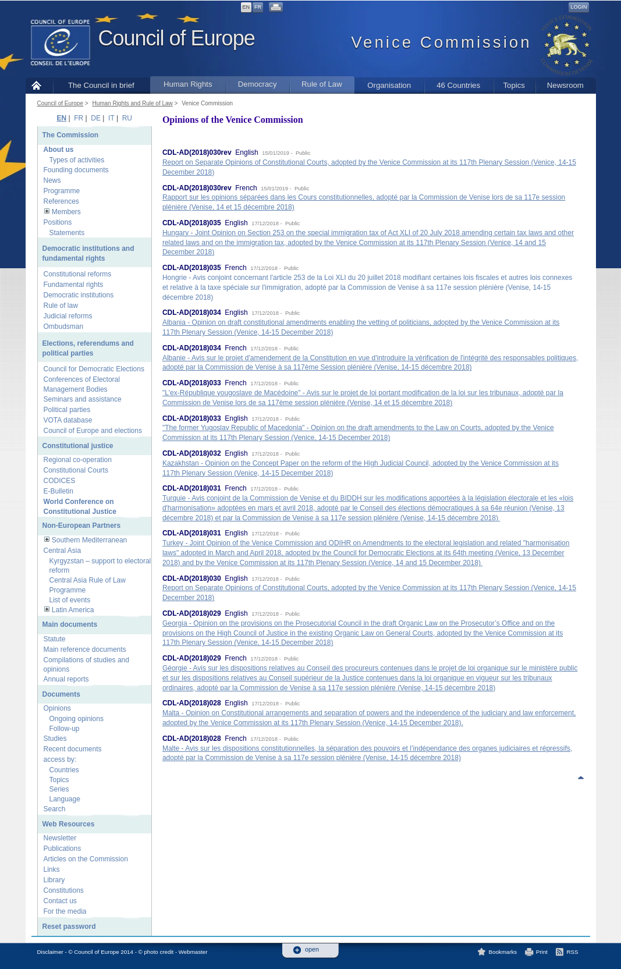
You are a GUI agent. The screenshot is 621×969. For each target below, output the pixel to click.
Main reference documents (85, 649)
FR (257, 7)
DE (96, 118)
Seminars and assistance (83, 399)
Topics (513, 85)
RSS (573, 952)
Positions (58, 222)
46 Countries (458, 85)
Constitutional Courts (76, 470)
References (61, 201)
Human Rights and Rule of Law (132, 103)
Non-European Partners (81, 525)
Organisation (389, 85)
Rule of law (61, 305)
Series (59, 789)
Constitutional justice (77, 446)
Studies (55, 738)
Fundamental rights (74, 285)
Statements (67, 233)
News (52, 180)
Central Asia (62, 550)
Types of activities (77, 160)
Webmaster (193, 952)
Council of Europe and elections (93, 431)
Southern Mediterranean (89, 540)
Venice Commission (207, 103)
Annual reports (66, 679)
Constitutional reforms (78, 274)
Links (52, 869)
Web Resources (68, 824)
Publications (62, 848)
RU (127, 118)
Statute (55, 639)
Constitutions (64, 890)
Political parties (67, 410)
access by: (60, 759)
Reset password (69, 926)
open (312, 949)
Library (54, 880)
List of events (70, 600)
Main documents (70, 624)
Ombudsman (64, 326)
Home (39, 85)
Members (66, 212)
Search (55, 809)
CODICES (60, 481)
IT (111, 118)
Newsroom (565, 85)
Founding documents (76, 170)
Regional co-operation (78, 460)
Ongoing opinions (76, 719)
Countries (64, 770)
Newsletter (60, 838)
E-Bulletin (58, 491)
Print (542, 952)
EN (246, 7)
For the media (65, 911)
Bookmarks (503, 952)
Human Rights (188, 84)
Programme (62, 191)
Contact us (60, 901)
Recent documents (73, 749)
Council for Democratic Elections (94, 369)
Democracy (257, 84)
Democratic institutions (79, 295)
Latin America (73, 610)
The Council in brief (101, 85)
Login (578, 7)
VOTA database (68, 420)
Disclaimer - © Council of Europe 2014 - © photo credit (105, 952)
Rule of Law (321, 84)
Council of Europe (176, 38)
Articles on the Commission (86, 859)
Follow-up (64, 729)
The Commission (70, 135)
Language (64, 799)
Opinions (57, 708)
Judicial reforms (68, 316)
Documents (61, 694)
